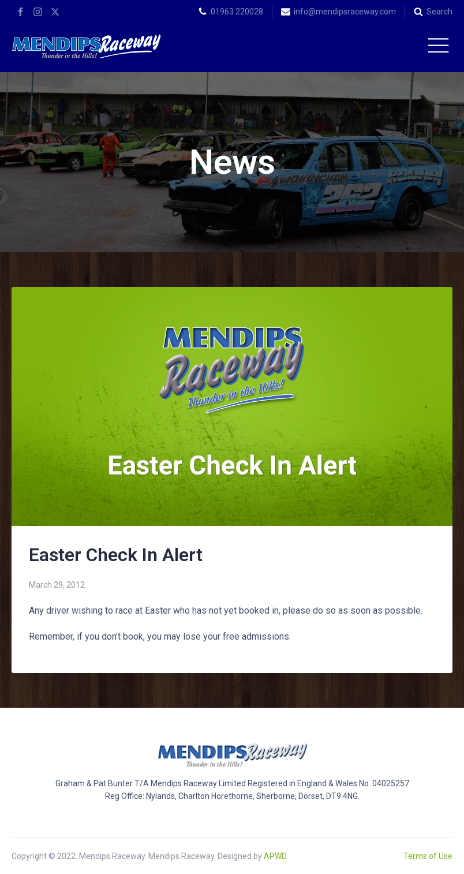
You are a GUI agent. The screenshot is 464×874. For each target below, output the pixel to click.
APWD (275, 856)
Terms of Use (427, 856)
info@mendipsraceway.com (345, 11)
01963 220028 (237, 11)
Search (439, 11)
